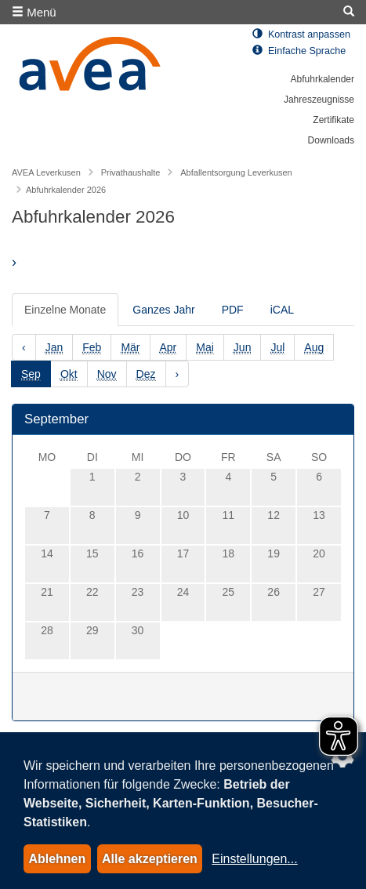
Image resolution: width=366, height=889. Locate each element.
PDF (233, 309)
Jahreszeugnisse (319, 99)
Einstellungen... (254, 858)
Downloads (331, 140)
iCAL (282, 309)
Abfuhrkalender (322, 79)
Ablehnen (56, 858)
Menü (34, 12)
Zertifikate (333, 119)
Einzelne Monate (65, 309)
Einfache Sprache (299, 50)
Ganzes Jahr (163, 309)
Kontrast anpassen (301, 34)
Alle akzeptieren (149, 858)
